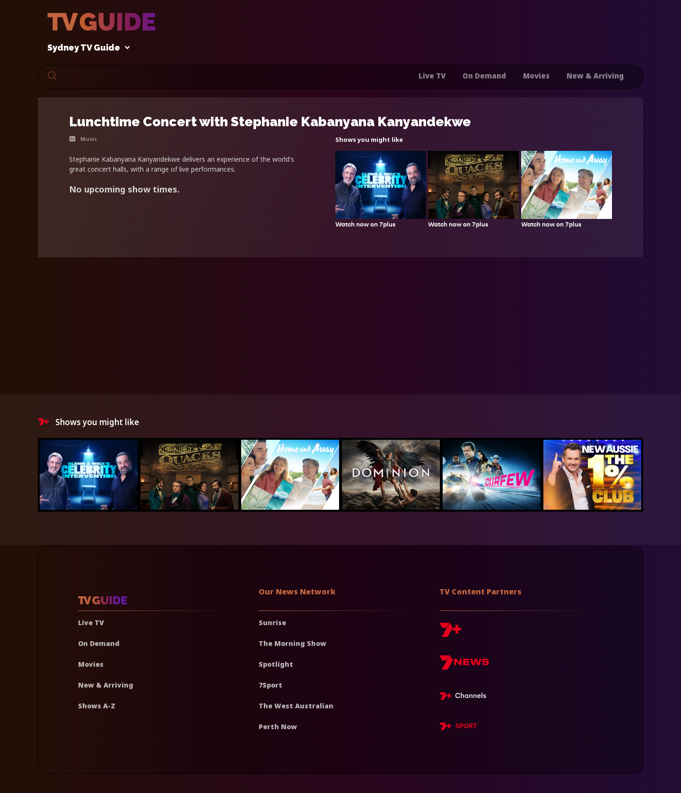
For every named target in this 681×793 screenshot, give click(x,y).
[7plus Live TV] (465, 697)
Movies (536, 75)
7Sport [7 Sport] (270, 684)
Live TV (432, 75)
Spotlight (276, 664)
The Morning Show (292, 643)
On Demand (484, 75)
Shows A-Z (96, 705)
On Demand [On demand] (99, 643)
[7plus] (450, 633)
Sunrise (272, 622)
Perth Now (278, 726)
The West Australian (296, 705)
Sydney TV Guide (86, 48)
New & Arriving (595, 75)
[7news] (464, 666)
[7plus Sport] (458, 727)
